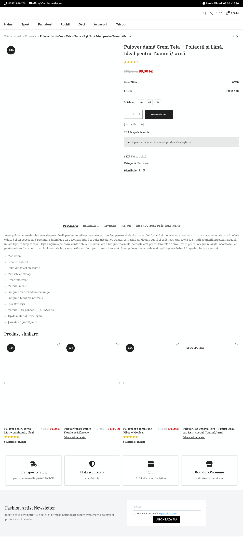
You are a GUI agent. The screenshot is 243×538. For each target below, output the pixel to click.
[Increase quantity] (141, 115)
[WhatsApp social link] (143, 171)
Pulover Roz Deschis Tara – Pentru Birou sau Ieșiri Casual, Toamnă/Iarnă (209, 431)
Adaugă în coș (164, 115)
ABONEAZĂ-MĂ (166, 520)
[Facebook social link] (139, 171)
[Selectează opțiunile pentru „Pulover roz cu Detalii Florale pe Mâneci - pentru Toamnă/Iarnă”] (75, 438)
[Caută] (204, 14)
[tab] (70, 226)
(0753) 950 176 (16, 3)
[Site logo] (121, 14)
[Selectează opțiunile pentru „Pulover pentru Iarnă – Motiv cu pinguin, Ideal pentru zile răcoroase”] (15, 443)
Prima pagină (12, 37)
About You (232, 92)
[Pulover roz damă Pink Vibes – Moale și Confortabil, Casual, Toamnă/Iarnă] (151, 384)
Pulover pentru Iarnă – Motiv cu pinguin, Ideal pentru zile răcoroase (19, 433)
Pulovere (30, 37)
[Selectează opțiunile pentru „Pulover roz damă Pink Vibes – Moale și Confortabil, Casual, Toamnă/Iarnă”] (134, 443)
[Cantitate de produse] (134, 115)
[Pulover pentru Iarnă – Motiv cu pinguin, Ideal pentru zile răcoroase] (32, 384)
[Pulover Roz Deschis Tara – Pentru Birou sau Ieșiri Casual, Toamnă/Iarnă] (211, 384)
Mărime (129, 103)
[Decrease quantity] (127, 115)
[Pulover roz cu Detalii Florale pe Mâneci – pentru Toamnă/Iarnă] (92, 384)
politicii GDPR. (169, 514)
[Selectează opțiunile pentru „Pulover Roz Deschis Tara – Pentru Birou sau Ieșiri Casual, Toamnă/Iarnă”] (194, 438)
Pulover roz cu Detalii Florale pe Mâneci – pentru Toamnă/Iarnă (77, 433)
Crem (235, 83)
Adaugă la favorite (139, 133)
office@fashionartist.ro (47, 3)
